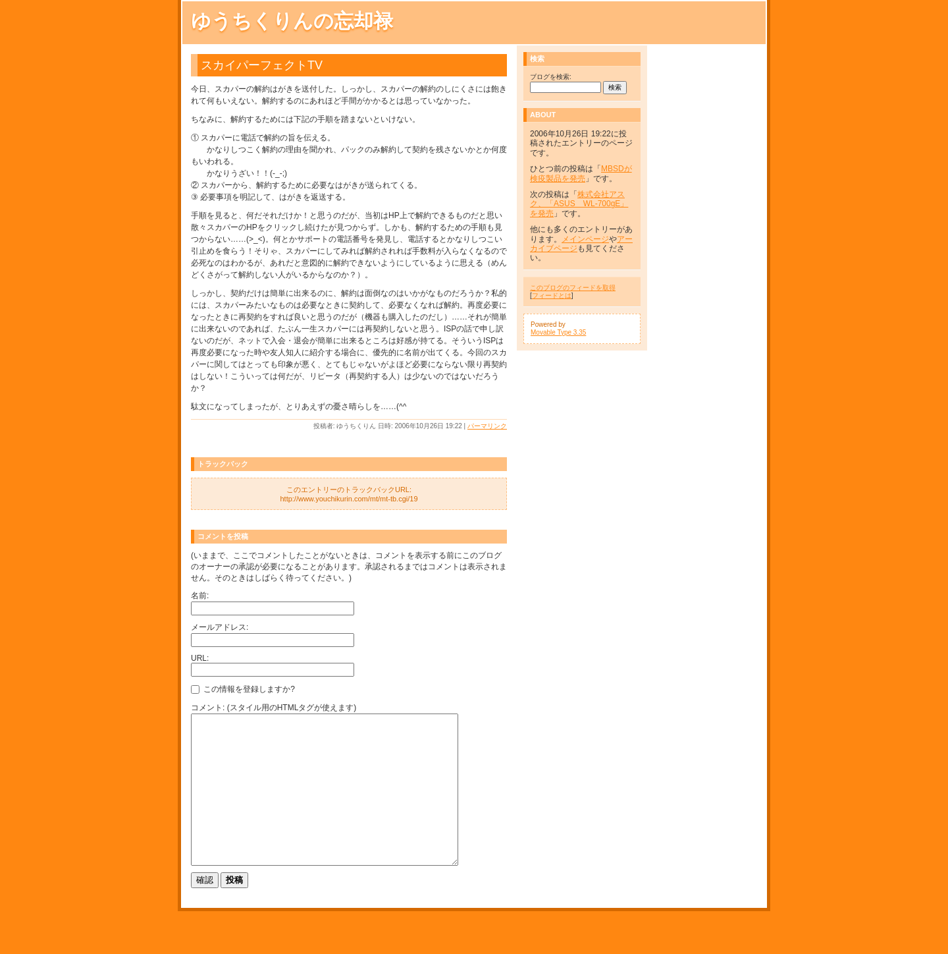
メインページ (585, 239)
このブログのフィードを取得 (573, 287)
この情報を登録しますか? (243, 689)
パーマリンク (487, 426)
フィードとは (551, 295)
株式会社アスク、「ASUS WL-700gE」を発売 (579, 204)
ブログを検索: (550, 76)
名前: (200, 595)
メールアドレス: (219, 627)
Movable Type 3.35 (558, 332)
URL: (200, 658)
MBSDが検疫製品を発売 (581, 173)
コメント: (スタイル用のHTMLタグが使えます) (273, 707)
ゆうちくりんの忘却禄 (292, 21)
